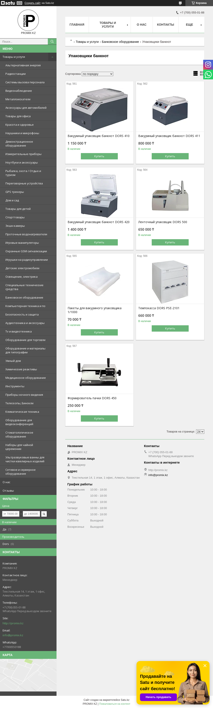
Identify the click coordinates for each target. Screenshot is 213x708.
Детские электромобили (22, 268)
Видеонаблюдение (18, 91)
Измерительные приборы (23, 154)
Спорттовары (15, 217)
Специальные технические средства (24, 287)
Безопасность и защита (22, 314)
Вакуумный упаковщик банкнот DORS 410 (99, 136)
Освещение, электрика (21, 277)
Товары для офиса (18, 116)
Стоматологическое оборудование (19, 434)
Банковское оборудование (24, 297)
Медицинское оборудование (25, 378)
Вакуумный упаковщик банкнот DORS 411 (169, 136)
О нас (6, 482)
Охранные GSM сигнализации (26, 251)
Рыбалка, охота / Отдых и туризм (23, 173)
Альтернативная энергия (23, 65)
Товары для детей (18, 209)
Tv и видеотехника (18, 331)
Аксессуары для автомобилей (26, 108)
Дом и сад (12, 200)
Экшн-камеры (15, 226)
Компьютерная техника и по (25, 306)
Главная (77, 24)
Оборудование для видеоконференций (19, 422)
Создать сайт (33, 3)
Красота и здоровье (19, 125)
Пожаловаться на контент (114, 703)
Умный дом (13, 361)
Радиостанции (15, 74)
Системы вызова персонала (25, 82)
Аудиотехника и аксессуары (25, 323)
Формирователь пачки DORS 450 (92, 398)
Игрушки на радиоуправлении (26, 260)
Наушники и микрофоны (22, 133)
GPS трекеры (14, 192)
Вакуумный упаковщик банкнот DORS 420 (99, 222)
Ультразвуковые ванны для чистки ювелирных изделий (24, 459)
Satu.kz (125, 699)
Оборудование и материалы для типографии (25, 350)
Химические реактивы (21, 369)
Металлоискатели (17, 99)
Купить (99, 156)
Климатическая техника (22, 412)
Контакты (165, 24)
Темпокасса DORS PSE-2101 (159, 308)
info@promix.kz (13, 635)
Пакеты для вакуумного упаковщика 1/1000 (94, 310)
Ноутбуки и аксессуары (21, 162)
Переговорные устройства (24, 183)
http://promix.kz (13, 623)
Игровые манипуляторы (22, 243)
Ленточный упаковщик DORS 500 (162, 222)
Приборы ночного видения (24, 395)
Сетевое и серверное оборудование (20, 472)
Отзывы (8, 491)
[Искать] (52, 41)
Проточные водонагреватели (26, 234)
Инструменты (14, 386)
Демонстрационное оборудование (19, 143)
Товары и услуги (14, 57)
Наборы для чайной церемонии (19, 447)
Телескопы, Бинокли (19, 403)
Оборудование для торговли (25, 340)
